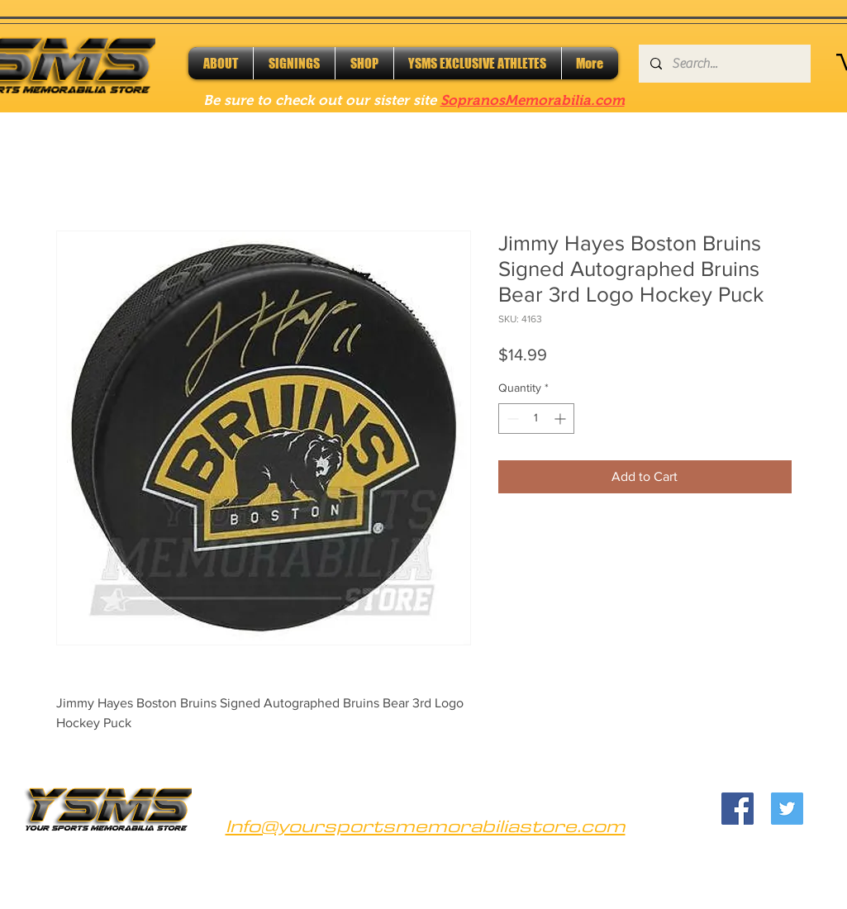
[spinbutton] (536, 418)
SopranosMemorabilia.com (532, 100)
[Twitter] (787, 808)
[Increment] (561, 418)
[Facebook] (737, 808)
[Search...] (724, 64)
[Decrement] (511, 418)
